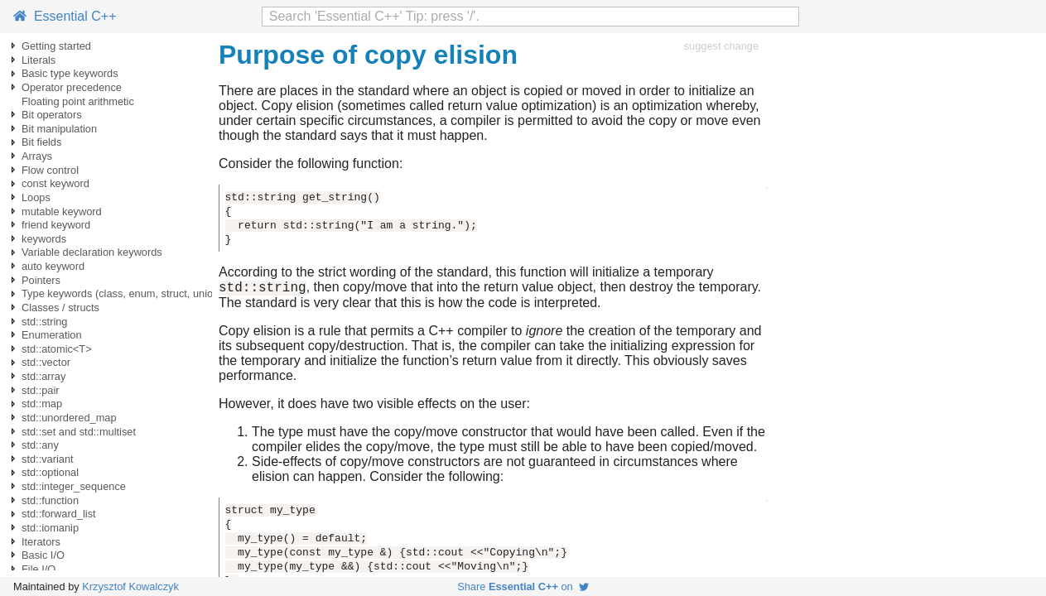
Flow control (50, 170)
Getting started (56, 46)
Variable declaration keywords (92, 252)
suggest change (721, 46)
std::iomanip (50, 528)
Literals (38, 60)
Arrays (37, 156)
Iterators (41, 542)
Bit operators (52, 114)
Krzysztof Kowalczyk (130, 586)
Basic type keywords (70, 73)
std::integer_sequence (74, 486)
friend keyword (56, 225)
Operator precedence (72, 87)
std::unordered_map (69, 417)
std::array (43, 376)
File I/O (38, 569)
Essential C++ (65, 16)
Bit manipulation (59, 129)
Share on (523, 586)
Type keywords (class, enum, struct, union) (122, 293)
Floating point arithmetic (78, 101)
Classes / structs (60, 307)
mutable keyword (62, 211)
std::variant (48, 459)
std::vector (46, 362)
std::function (50, 500)
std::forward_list (59, 513)
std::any (40, 445)
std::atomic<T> (57, 349)
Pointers (41, 280)
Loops (36, 197)
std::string (44, 321)
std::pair (41, 390)
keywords (44, 239)
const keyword (55, 183)
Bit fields (41, 142)
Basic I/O (43, 555)
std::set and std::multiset (79, 431)
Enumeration (52, 335)
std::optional (50, 472)
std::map (42, 403)
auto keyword (53, 266)
